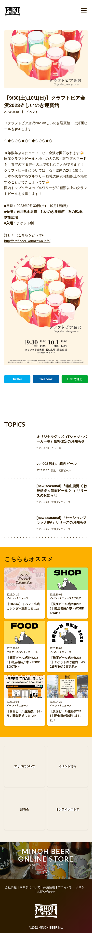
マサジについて (30, 887)
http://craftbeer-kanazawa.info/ (27, 241)
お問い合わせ (46, 891)
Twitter (17, 379)
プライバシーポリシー (72, 887)
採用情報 (49, 887)
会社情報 (11, 887)
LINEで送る (74, 379)
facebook (46, 379)
